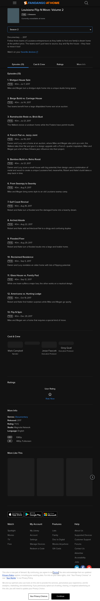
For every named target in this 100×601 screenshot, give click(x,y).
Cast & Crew (39, 64)
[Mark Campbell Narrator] (15, 356)
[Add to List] (91, 14)
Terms (55, 572)
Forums (78, 544)
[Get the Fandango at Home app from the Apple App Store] (15, 514)
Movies (11, 535)
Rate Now (50, 398)
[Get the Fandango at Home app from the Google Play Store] (33, 514)
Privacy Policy (8, 575)
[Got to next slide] (92, 477)
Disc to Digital (58, 539)
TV (9, 539)
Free (10, 544)
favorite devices (29, 52)
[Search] (86, 3)
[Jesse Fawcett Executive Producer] (49, 356)
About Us (79, 530)
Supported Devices (83, 535)
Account (33, 535)
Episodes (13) (18, 64)
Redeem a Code (37, 548)
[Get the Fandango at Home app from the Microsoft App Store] (50, 514)
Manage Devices (37, 544)
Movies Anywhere (60, 544)
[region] (50, 584)
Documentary (21, 417)
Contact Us (79, 548)
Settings (33, 539)
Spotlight (12, 530)
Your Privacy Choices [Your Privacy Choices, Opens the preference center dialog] (38, 596)
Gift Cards (56, 548)
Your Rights (11, 578)
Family (55, 535)
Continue (60, 596)
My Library (34, 530)
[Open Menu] (15, 3)
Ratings (60, 64)
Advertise (79, 553)
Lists (54, 530)
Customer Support (83, 539)
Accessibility (80, 557)
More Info (81, 64)
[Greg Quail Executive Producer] (66, 356)
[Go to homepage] (42, 3)
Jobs (77, 562)
